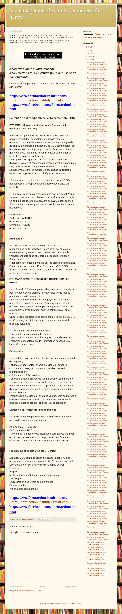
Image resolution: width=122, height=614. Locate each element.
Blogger (79, 603)
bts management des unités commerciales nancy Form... (97, 69)
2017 (88, 47)
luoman (66, 603)
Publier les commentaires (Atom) (30, 591)
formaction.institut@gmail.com (45, 100)
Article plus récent (16, 587)
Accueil (42, 587)
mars (89, 60)
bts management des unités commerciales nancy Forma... (98, 321)
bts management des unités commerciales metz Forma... (97, 64)
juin (89, 53)
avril (89, 56)
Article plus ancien (69, 587)
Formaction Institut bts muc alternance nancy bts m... (96, 543)
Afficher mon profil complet (92, 38)
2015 (88, 50)
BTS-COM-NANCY (104, 34)
